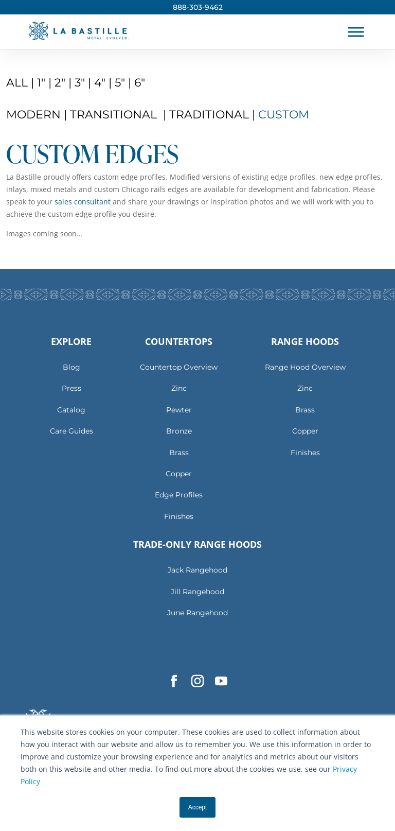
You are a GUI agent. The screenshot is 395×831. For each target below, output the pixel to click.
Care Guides (71, 431)
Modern (35, 115)
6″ (139, 83)
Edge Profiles (179, 494)
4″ (99, 83)
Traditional (210, 115)
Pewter (179, 409)
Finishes (178, 516)
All (18, 83)
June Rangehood (197, 612)
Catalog (71, 409)
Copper (179, 473)
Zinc (179, 388)
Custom (283, 115)
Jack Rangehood (197, 570)
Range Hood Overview (305, 367)
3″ (80, 83)
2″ (60, 83)
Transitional (115, 115)
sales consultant (83, 201)
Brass (179, 452)
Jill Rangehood (197, 591)
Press (71, 388)
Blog (71, 367)
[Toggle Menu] (356, 32)
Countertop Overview (179, 367)
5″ (120, 83)
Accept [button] (197, 807)
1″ (41, 83)
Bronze (179, 431)
